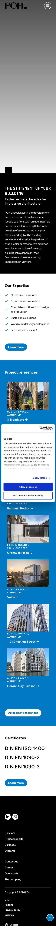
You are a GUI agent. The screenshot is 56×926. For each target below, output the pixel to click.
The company (13, 879)
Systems (10, 850)
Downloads (11, 873)
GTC (7, 899)
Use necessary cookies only (28, 495)
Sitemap (9, 914)
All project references (23, 713)
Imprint (9, 904)
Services (10, 833)
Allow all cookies (28, 487)
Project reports (14, 839)
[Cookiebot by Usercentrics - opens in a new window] (40, 428)
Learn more (16, 347)
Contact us (11, 861)
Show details (40, 478)
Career (9, 867)
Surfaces (10, 845)
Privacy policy (12, 909)
